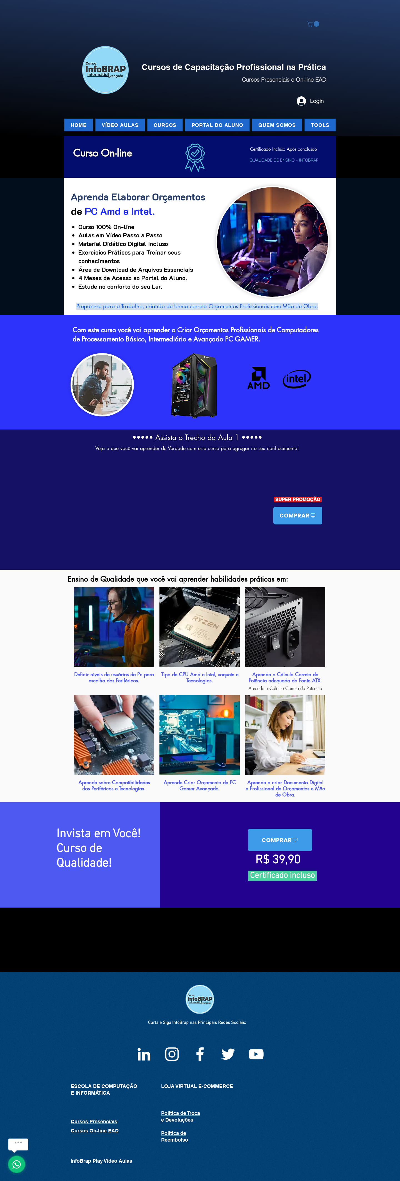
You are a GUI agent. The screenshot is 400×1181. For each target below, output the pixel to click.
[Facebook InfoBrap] (200, 1054)
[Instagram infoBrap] (172, 1054)
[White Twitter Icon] (228, 1054)
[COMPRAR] (297, 515)
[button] (314, 24)
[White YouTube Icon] (256, 1054)
